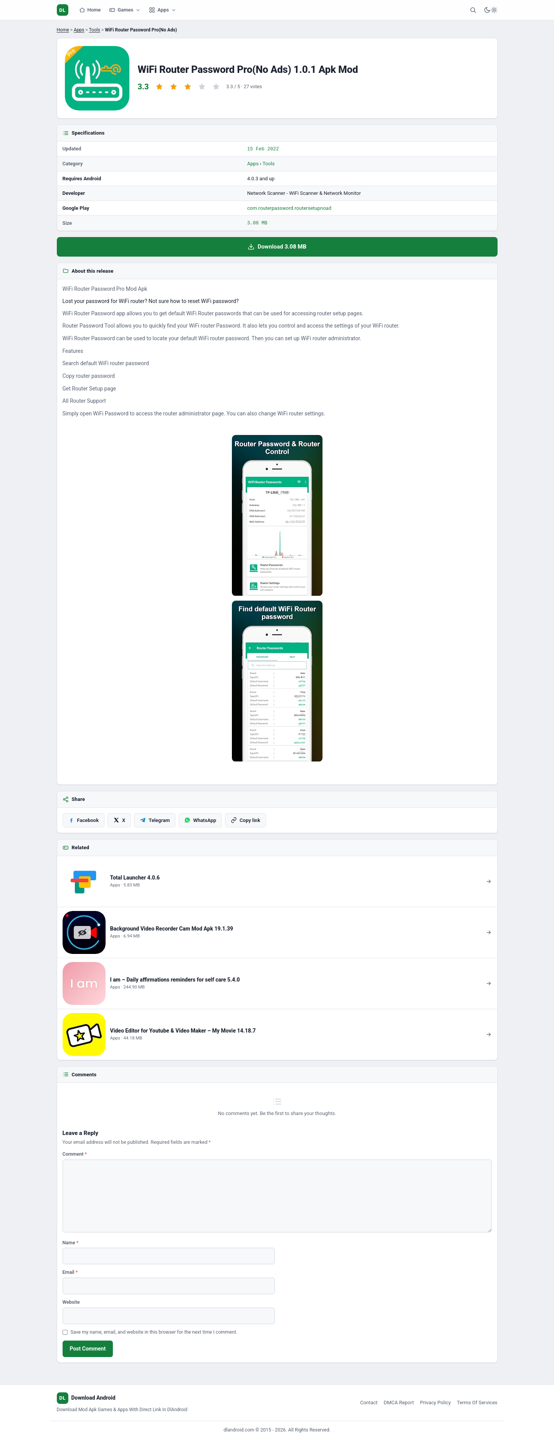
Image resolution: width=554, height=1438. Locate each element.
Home (90, 10)
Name (71, 1242)
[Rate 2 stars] (173, 86)
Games (125, 10)
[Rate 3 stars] (187, 86)
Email (70, 1271)
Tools (94, 30)
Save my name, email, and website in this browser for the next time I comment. (154, 1331)
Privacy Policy (435, 1402)
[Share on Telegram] (154, 819)
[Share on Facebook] (84, 819)
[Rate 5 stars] (216, 86)
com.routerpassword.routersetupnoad (289, 208)
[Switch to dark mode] (491, 10)
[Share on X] (119, 819)
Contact (368, 1402)
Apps (162, 10)
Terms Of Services (477, 1402)
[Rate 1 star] (159, 86)
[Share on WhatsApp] (200, 819)
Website (71, 1301)
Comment (75, 1153)
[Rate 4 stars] (201, 86)
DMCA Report (399, 1402)
